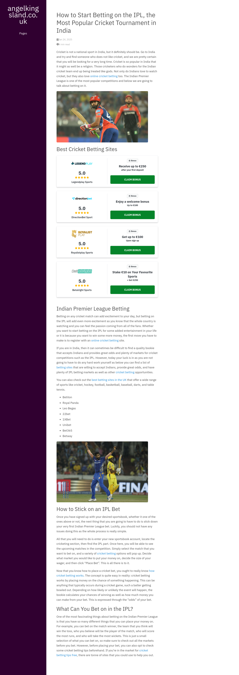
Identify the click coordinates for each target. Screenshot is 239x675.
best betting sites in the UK (109, 380)
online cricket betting (104, 76)
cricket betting (125, 372)
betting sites (65, 367)
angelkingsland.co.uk (23, 14)
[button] (132, 179)
